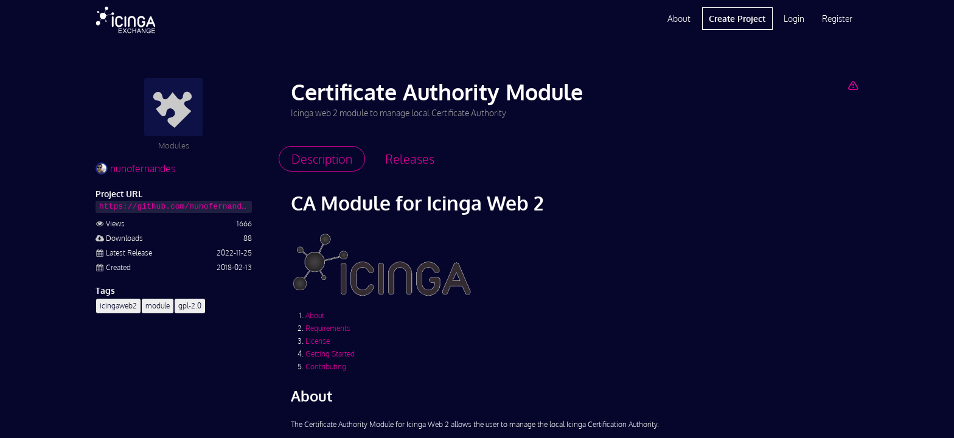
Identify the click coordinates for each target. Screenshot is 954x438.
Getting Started (330, 353)
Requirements (327, 328)
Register (837, 18)
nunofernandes (135, 168)
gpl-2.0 (189, 305)
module (157, 305)
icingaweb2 (118, 305)
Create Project (737, 18)
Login (794, 18)
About (679, 18)
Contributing (325, 366)
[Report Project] (852, 85)
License (317, 341)
